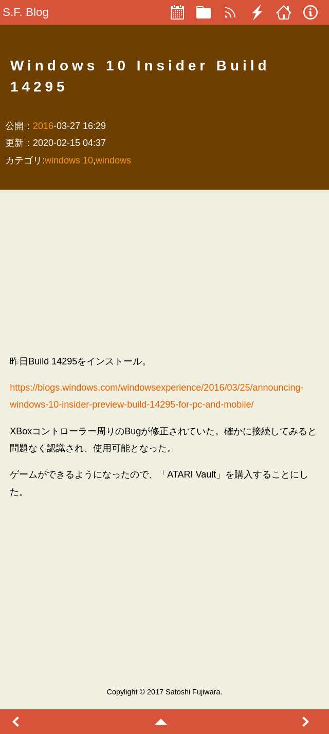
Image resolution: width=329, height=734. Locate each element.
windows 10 (69, 160)
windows (113, 160)
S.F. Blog (26, 12)
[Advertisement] (164, 272)
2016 (43, 126)
